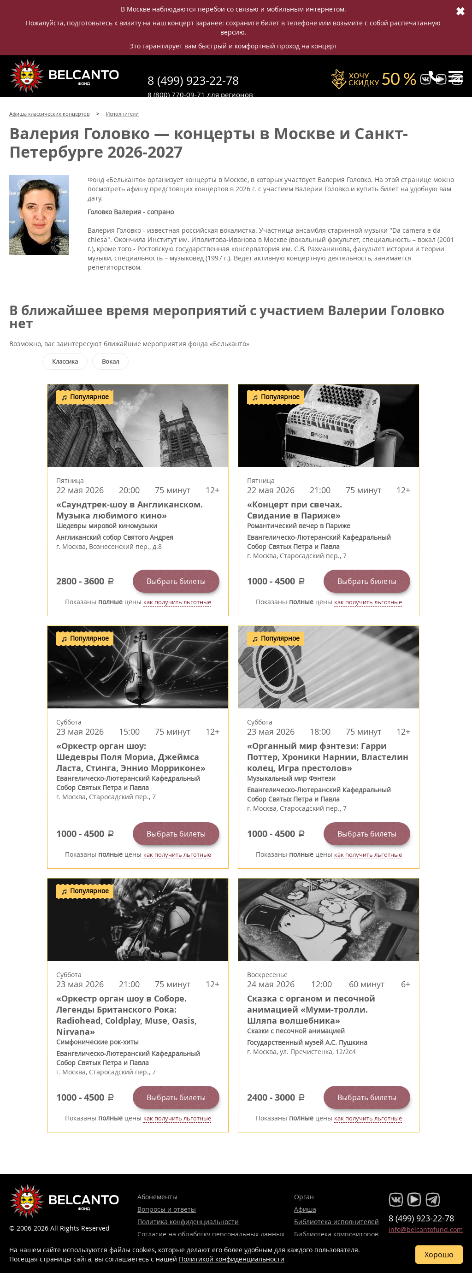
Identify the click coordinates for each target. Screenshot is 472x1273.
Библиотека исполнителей (336, 1221)
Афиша (305, 1209)
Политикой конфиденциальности (231, 1259)
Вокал (110, 361)
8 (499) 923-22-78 (193, 80)
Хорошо (439, 1254)
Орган (304, 1196)
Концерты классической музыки (64, 76)
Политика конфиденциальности (188, 1221)
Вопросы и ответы (166, 1209)
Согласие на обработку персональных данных (210, 1234)
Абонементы (157, 1196)
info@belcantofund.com (426, 1229)
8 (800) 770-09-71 (176, 94)
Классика (65, 361)
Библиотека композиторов (336, 1234)
